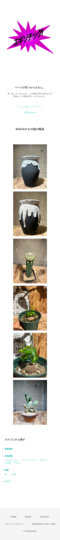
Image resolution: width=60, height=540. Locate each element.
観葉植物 (9, 449)
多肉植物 (9, 456)
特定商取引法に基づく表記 (44, 524)
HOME (13, 517)
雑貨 (7, 470)
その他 (8, 463)
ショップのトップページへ (30, 107)
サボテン (43, 460)
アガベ (8, 481)
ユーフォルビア (29, 460)
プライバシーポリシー (14, 524)
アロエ (17, 463)
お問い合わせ (30, 112)
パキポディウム (11, 460)
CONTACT (44, 517)
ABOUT (28, 517)
